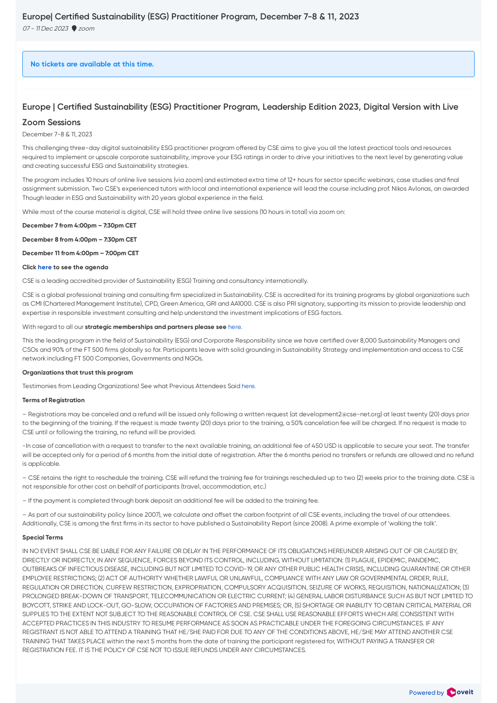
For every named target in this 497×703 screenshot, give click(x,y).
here (234, 326)
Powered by (441, 692)
